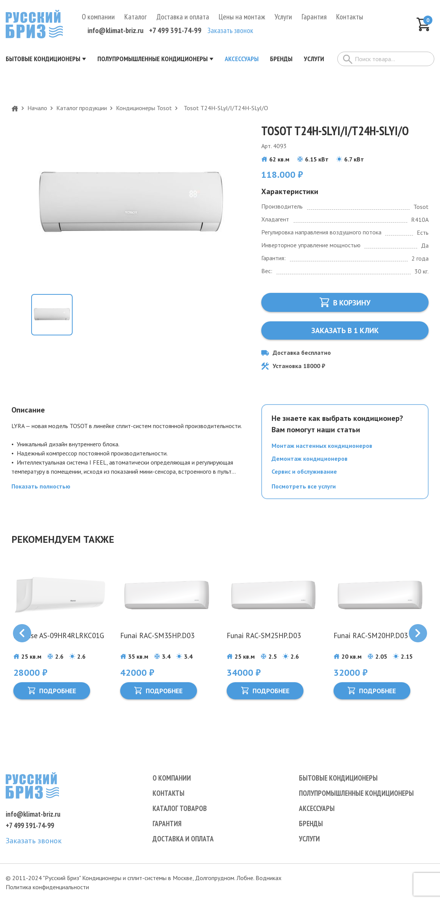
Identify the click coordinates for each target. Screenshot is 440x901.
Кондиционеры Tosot (144, 110)
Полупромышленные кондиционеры (359, 793)
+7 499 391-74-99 (175, 33)
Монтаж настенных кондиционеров (322, 448)
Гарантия (314, 19)
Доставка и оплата (182, 19)
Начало (37, 110)
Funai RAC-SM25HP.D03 (265, 638)
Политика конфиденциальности (47, 887)
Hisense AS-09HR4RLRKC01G (42, 643)
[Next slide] (418, 636)
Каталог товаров (180, 808)
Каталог (135, 19)
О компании (98, 19)
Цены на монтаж (242, 19)
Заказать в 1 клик (345, 332)
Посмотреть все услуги (304, 488)
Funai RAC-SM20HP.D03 (372, 638)
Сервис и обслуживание (304, 473)
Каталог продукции (81, 110)
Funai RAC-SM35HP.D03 (158, 638)
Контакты (349, 19)
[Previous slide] (22, 636)
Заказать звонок (230, 33)
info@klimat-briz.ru (115, 33)
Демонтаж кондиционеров (310, 461)
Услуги (283, 19)
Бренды (311, 823)
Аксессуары (317, 808)
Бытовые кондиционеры (340, 778)
